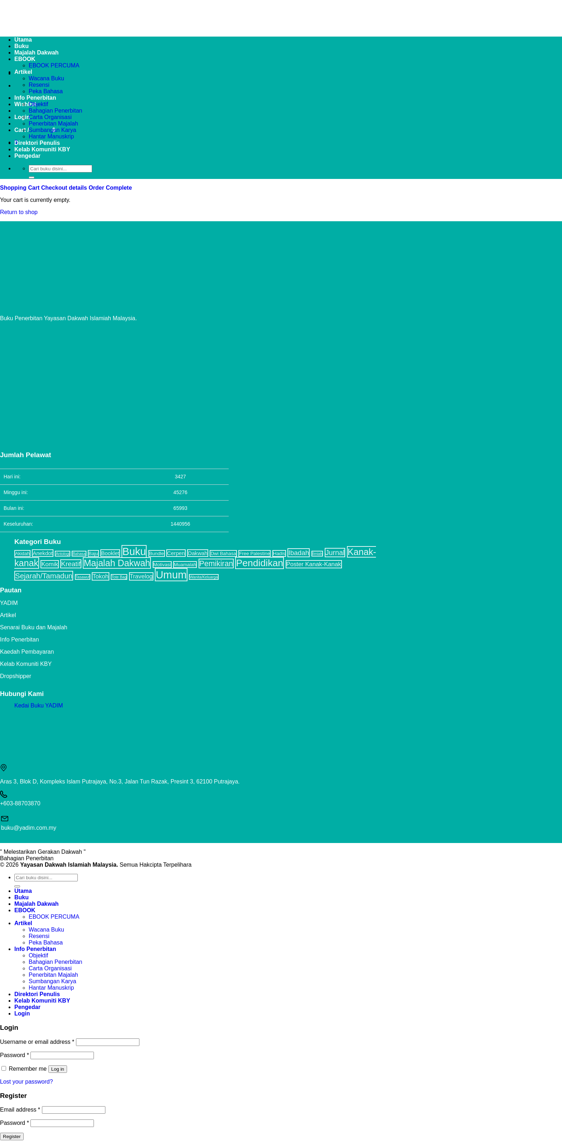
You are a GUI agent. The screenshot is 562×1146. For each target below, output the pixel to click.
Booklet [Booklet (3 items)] (110, 553)
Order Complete (110, 188)
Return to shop (19, 212)
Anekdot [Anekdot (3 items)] (43, 553)
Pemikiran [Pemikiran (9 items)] (216, 563)
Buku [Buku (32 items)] (134, 551)
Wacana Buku (46, 78)
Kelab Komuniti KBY (42, 149)
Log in (57, 1069)
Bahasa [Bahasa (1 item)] (78, 553)
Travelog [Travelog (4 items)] (141, 576)
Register (12, 1136)
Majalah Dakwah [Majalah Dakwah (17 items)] (117, 563)
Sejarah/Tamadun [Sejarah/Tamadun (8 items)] (43, 576)
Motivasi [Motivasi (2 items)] (162, 564)
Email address (20, 1110)
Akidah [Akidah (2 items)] (22, 553)
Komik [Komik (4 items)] (49, 564)
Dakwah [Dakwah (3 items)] (198, 553)
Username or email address (37, 1042)
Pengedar (27, 156)
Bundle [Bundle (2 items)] (156, 553)
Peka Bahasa (46, 91)
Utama (23, 891)
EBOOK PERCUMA (54, 65)
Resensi (39, 85)
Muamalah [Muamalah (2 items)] (185, 564)
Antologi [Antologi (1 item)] (63, 553)
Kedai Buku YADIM (38, 705)
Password (14, 1055)
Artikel (23, 72)
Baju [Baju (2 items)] (93, 553)
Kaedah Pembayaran (27, 652)
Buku (21, 897)
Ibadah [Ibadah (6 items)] (298, 553)
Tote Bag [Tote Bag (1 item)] (119, 577)
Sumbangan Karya (52, 130)
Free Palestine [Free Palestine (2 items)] (254, 553)
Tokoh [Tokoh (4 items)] (100, 576)
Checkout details (65, 188)
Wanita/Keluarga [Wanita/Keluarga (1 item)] (204, 577)
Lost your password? (26, 1082)
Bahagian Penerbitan (55, 111)
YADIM (9, 603)
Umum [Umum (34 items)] (171, 575)
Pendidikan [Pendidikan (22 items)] (259, 563)
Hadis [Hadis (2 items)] (279, 553)
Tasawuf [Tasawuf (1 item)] (83, 577)
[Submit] (31, 177)
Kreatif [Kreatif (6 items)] (71, 564)
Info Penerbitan (35, 98)
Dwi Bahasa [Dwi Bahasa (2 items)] (223, 553)
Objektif (38, 104)
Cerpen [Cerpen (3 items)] (176, 553)
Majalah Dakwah (36, 904)
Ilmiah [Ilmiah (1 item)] (317, 553)
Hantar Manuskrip (51, 136)
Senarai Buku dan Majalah (33, 627)
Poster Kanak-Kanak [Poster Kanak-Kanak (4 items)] (313, 564)
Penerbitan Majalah (53, 123)
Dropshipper (15, 676)
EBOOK (24, 910)
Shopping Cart (20, 188)
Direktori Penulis (37, 143)
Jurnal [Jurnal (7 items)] (335, 553)
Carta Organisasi (50, 117)
